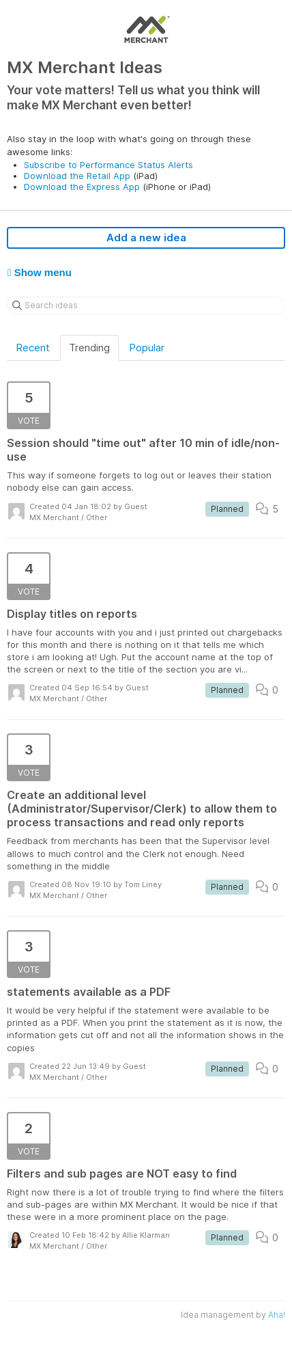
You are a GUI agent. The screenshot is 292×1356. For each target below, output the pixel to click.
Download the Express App (82, 186)
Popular (146, 347)
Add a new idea (146, 237)
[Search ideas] (146, 305)
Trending (89, 347)
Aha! (276, 1315)
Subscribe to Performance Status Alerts (108, 164)
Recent (33, 347)
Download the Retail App (77, 175)
